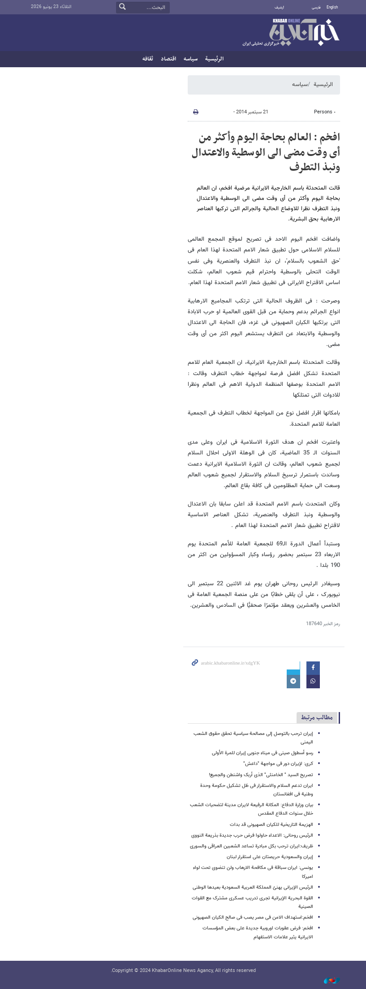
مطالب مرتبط (317, 718)
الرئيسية (214, 59)
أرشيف (279, 7)
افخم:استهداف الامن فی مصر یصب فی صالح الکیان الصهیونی (253, 917)
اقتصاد (168, 59)
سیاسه (191, 59)
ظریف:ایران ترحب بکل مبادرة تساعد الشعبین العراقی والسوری (251, 846)
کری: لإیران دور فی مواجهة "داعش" (278, 764)
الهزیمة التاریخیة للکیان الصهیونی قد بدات (271, 825)
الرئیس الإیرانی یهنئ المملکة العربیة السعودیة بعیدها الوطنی (253, 887)
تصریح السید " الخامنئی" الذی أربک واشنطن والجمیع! (261, 775)
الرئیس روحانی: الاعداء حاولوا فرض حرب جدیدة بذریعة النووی (252, 835)
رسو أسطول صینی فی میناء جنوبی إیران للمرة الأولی (262, 753)
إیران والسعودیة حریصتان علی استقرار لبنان (270, 857)
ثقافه (147, 59)
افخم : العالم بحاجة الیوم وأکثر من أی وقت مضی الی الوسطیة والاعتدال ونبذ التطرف (266, 153)
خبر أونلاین (290, 33)
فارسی (316, 7)
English (332, 7)
